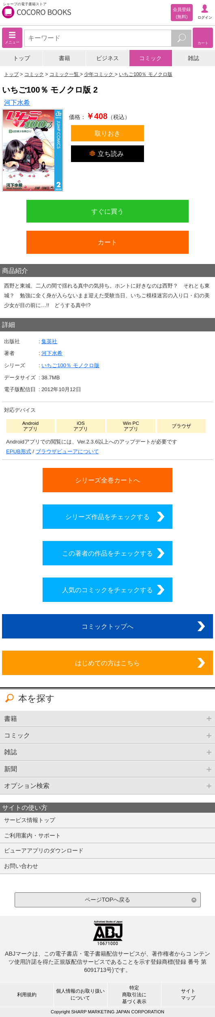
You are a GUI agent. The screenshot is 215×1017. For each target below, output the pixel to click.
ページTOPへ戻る (108, 899)
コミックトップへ (107, 626)
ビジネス (107, 58)
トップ (21, 58)
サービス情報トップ (29, 820)
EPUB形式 (18, 451)
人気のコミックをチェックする (107, 589)
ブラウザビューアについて (67, 451)
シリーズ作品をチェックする (107, 516)
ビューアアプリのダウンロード (44, 850)
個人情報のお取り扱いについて (80, 994)
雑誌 (193, 58)
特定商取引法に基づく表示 (134, 994)
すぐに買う (107, 211)
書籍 (64, 58)
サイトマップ (188, 994)
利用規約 (27, 995)
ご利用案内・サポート (32, 835)
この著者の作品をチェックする (107, 553)
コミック (150, 58)
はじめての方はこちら (107, 662)
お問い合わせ (21, 866)
